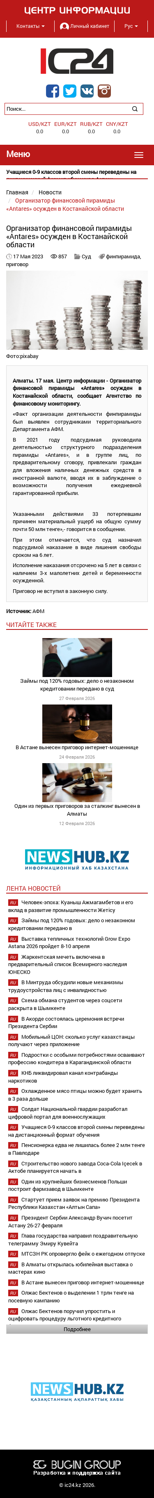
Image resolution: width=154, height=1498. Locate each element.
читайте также (31, 624)
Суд (87, 256)
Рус (131, 26)
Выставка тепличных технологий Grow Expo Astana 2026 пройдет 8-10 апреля (69, 942)
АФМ (38, 611)
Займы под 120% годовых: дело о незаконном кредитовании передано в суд (77, 684)
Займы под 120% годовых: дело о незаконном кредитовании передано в (71, 924)
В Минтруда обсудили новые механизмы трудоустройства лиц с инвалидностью (65, 986)
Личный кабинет (84, 26)
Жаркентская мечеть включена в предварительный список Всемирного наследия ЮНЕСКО (67, 964)
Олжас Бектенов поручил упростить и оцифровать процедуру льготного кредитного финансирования (64, 1318)
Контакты (30, 26)
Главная (17, 192)
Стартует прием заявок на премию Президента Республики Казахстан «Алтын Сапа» (74, 1203)
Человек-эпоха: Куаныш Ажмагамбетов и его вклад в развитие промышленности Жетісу (70, 906)
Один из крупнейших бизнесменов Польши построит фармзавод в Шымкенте (67, 1185)
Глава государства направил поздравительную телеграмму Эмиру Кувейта (73, 1239)
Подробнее (77, 1329)
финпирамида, (123, 256)
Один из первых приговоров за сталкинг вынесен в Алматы (77, 809)
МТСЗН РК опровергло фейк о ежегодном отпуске (83, 1253)
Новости (50, 192)
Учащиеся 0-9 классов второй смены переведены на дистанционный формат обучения (76, 1130)
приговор (17, 264)
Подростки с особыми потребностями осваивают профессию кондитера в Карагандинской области (76, 1058)
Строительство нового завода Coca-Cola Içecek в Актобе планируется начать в (75, 1167)
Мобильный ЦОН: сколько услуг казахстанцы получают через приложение (71, 1040)
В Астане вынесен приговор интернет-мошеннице (77, 747)
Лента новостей (33, 888)
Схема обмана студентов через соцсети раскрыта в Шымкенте (65, 1004)
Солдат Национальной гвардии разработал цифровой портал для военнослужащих (67, 1112)
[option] (77, 175)
